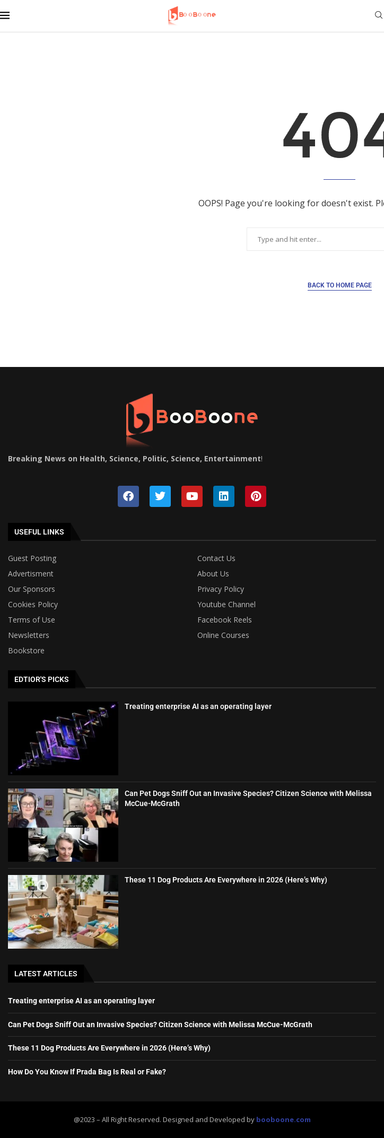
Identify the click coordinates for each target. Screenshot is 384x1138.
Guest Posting (32, 558)
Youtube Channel (226, 604)
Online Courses (223, 635)
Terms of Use (31, 620)
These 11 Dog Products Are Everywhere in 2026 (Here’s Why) (226, 880)
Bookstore (26, 650)
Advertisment (31, 573)
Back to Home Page (340, 285)
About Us (213, 573)
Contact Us (216, 558)
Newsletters (28, 635)
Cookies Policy (33, 604)
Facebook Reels (224, 620)
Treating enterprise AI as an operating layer (198, 706)
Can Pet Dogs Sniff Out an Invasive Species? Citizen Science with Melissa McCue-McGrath (160, 1024)
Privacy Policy (220, 589)
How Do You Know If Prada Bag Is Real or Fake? (87, 1071)
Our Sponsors (31, 589)
